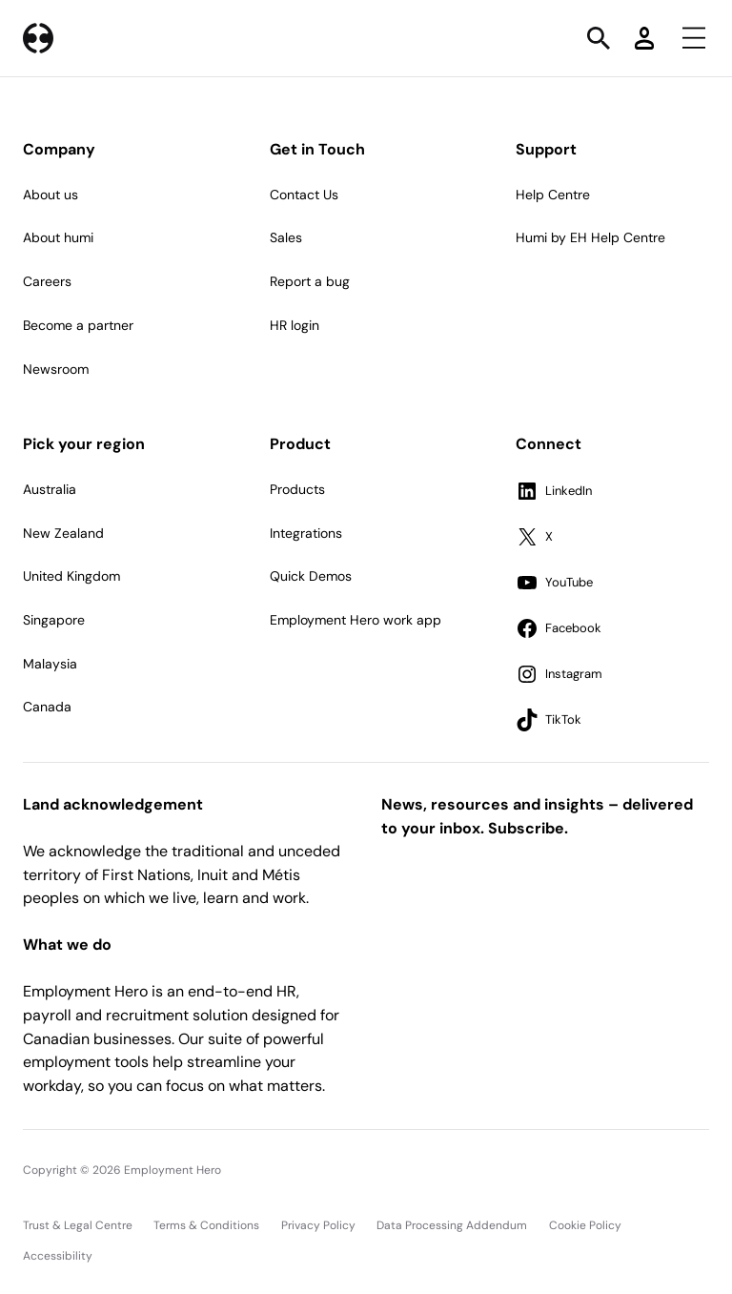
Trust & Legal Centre (77, 1225)
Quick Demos (311, 576)
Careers (47, 281)
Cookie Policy (585, 1225)
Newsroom (56, 369)
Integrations (306, 533)
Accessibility (57, 1255)
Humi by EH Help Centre (590, 237)
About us (50, 194)
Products (297, 489)
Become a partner (78, 325)
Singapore (54, 619)
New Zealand (63, 533)
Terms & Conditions (206, 1225)
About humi (58, 237)
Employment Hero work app (355, 619)
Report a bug (310, 281)
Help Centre (553, 194)
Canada (47, 706)
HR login (294, 325)
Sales (286, 237)
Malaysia (50, 663)
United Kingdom (71, 576)
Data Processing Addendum (451, 1225)
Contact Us (304, 194)
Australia (49, 489)
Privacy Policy (318, 1225)
